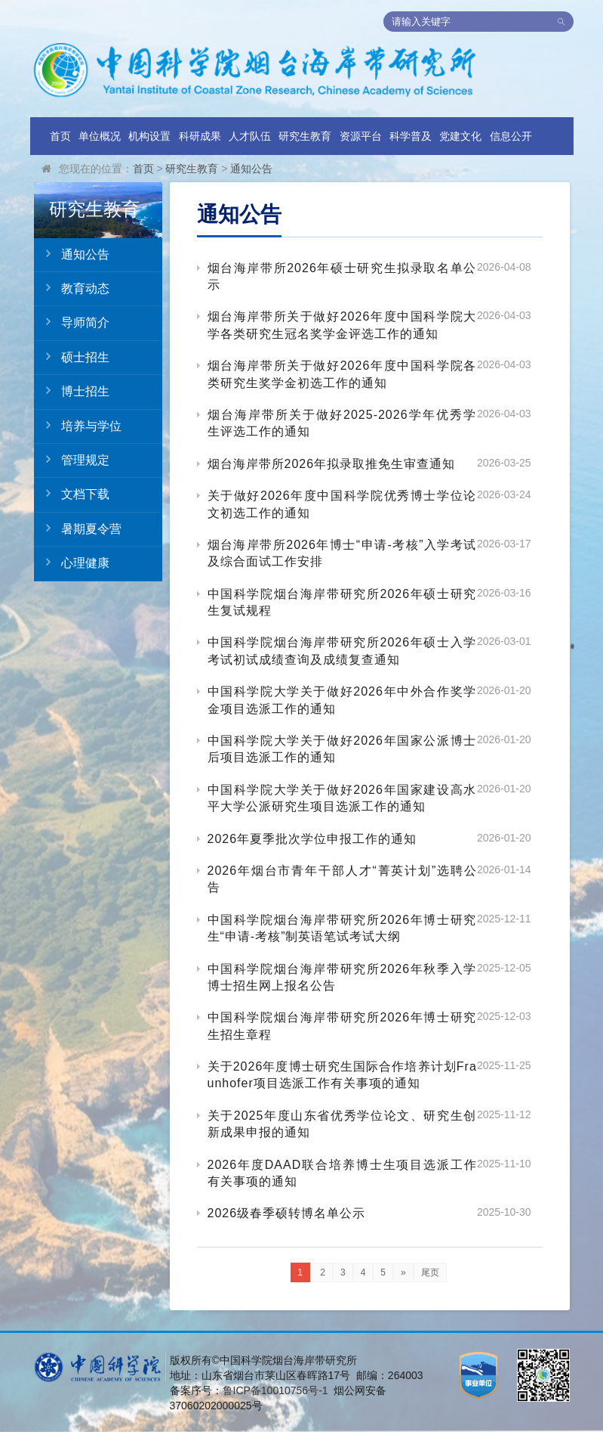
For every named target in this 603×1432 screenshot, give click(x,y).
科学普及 (410, 136)
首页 (60, 136)
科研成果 (200, 136)
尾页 (430, 1272)
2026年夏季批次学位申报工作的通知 (312, 838)
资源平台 (361, 136)
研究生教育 (304, 136)
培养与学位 (78, 426)
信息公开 (511, 136)
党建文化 (460, 136)
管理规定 (71, 460)
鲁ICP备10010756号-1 (275, 1390)
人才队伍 (250, 136)
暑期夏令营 (78, 528)
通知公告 (251, 169)
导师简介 (71, 322)
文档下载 (71, 494)
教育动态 (71, 288)
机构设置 (149, 136)
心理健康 (71, 562)
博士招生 (71, 391)
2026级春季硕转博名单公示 (287, 1213)
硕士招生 (71, 357)
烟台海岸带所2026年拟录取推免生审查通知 (332, 463)
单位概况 (99, 136)
